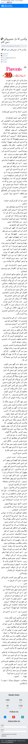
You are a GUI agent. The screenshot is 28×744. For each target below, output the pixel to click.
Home (3, 46)
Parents (6, 55)
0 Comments (4, 61)
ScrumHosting (9, 742)
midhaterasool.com (12, 740)
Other (7, 53)
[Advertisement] (14, 22)
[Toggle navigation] (25, 6)
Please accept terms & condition (9, 734)
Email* (14, 730)
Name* (14, 726)
